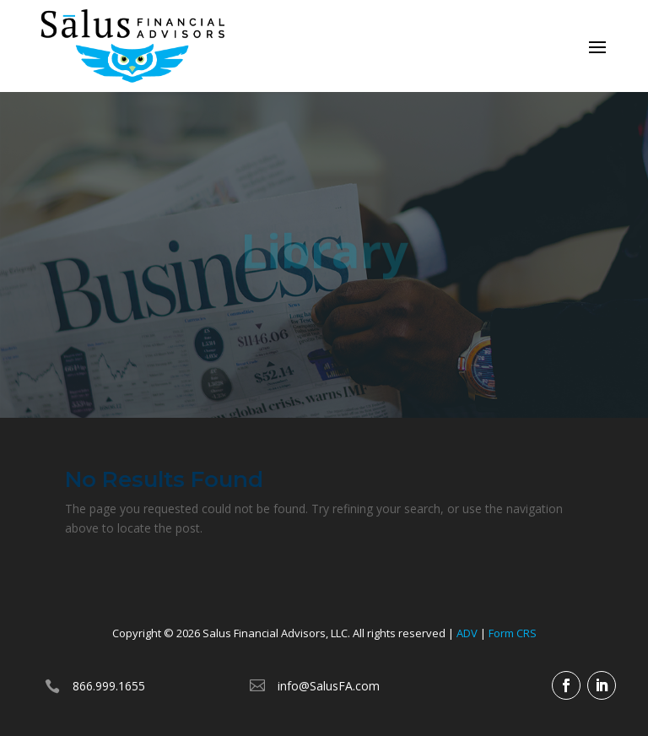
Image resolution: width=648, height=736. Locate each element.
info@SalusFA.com (329, 686)
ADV (467, 633)
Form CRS (513, 633)
